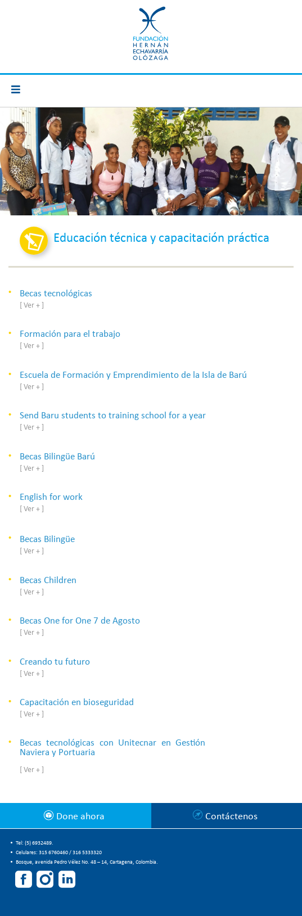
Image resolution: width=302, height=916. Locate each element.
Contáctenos (231, 816)
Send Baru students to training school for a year (113, 416)
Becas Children (48, 580)
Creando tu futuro (55, 662)
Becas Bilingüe (47, 539)
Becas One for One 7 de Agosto (80, 621)
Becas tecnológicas (56, 294)
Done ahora (79, 816)
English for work (51, 497)
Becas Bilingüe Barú (57, 457)
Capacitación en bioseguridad (77, 702)
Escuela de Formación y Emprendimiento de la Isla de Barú (133, 375)
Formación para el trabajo (70, 334)
